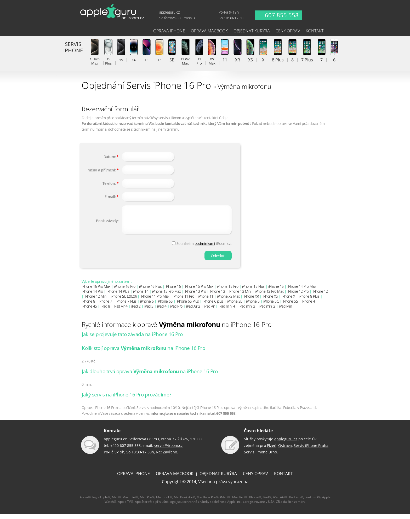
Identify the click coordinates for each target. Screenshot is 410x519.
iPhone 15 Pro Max (199, 291)
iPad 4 (161, 310)
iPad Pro (176, 310)
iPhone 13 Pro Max (166, 295)
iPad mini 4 (227, 310)
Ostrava (285, 450)
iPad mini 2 (267, 310)
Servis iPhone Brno (260, 456)
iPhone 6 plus (213, 305)
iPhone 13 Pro (195, 295)
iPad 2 (135, 310)
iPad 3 (148, 310)
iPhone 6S (165, 305)
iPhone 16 (173, 291)
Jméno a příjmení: (101, 170)
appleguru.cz (285, 443)
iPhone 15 (276, 291)
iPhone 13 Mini (240, 295)
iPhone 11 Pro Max (154, 300)
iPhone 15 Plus (253, 291)
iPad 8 (105, 310)
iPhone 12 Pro (298, 295)
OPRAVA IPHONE (133, 478)
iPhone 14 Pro (92, 295)
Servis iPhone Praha (311, 450)
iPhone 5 (252, 305)
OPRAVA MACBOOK (174, 478)
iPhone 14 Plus (118, 295)
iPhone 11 (205, 300)
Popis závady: (107, 223)
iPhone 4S (89, 310)
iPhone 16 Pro (124, 291)
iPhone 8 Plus (309, 300)
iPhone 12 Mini (95, 300)
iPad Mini (286, 310)
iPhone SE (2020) (124, 300)
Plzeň (271, 450)
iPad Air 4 (121, 310)
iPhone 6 (146, 305)
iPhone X (288, 300)
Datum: (110, 156)
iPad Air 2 (193, 310)
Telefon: (109, 183)
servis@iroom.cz (168, 450)
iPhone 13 (217, 295)
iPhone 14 (141, 295)
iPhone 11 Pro (183, 300)
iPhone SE (234, 305)
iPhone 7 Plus (126, 305)
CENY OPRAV (255, 478)
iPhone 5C (271, 305)
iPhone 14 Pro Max (301, 291)
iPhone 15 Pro (227, 291)
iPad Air (209, 310)
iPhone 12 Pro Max (269, 295)
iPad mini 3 (247, 310)
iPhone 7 (105, 305)
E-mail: (110, 196)
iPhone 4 (308, 305)
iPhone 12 (320, 295)
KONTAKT (283, 478)
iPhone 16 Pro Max (96, 291)
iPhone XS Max (228, 300)
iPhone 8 (88, 305)
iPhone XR (251, 300)
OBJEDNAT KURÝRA (218, 478)
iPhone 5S (290, 305)
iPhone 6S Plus (187, 305)
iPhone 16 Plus (150, 291)
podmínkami (205, 248)
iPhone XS (270, 300)
